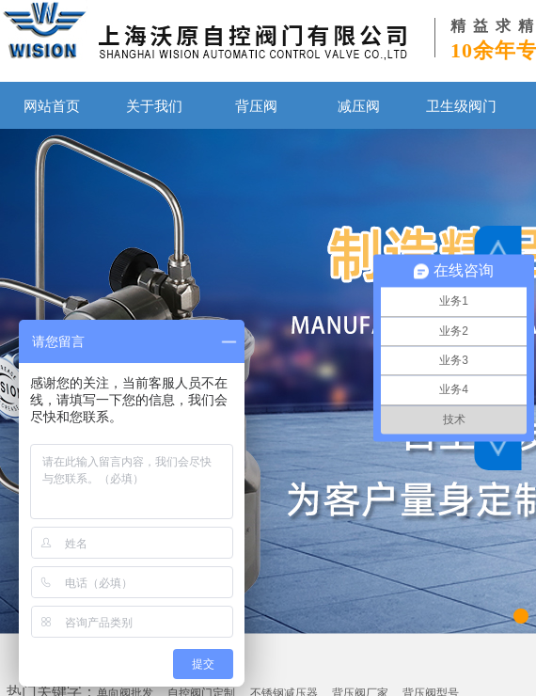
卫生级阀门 (461, 106)
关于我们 (154, 106)
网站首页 (52, 106)
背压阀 (256, 106)
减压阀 (359, 106)
